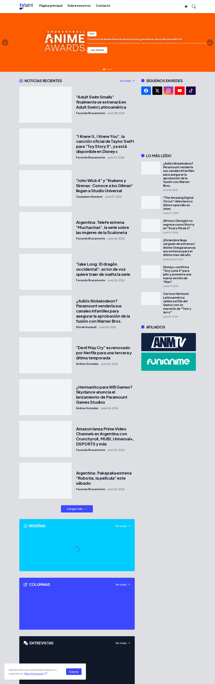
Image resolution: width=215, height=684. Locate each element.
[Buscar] (192, 6)
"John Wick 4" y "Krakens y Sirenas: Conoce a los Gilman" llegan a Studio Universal (104, 185)
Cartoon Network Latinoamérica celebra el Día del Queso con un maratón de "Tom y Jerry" (177, 303)
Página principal (50, 5)
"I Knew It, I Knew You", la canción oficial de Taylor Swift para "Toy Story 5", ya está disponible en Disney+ (105, 144)
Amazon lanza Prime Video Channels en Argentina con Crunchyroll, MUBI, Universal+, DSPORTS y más (105, 436)
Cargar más (75, 509)
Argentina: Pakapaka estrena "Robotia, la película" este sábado (104, 478)
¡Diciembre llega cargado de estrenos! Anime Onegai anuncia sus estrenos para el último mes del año (179, 247)
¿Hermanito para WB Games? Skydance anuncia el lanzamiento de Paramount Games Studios (104, 395)
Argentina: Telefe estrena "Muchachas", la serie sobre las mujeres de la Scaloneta (102, 227)
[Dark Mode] (184, 6)
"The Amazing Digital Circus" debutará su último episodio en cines (178, 203)
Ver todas (125, 80)
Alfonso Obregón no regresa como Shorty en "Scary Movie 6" (178, 224)
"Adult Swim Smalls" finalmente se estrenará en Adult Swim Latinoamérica (101, 102)
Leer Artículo (97, 50)
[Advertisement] (168, 124)
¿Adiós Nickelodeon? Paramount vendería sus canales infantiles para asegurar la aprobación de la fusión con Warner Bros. (103, 311)
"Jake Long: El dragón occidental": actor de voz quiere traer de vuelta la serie (103, 269)
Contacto (103, 5)
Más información (34, 673)
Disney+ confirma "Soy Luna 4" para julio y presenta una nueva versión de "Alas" (177, 274)
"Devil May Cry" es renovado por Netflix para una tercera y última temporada (104, 352)
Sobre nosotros (79, 5)
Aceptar (74, 671)
